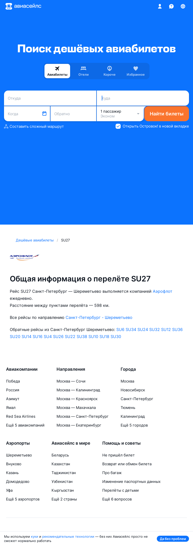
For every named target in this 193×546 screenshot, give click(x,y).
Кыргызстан (63, 490)
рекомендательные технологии (68, 536)
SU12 (166, 329)
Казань (12, 472)
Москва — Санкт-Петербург (83, 416)
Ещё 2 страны (64, 499)
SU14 (26, 336)
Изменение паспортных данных (131, 481)
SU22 (70, 336)
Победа (13, 381)
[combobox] (50, 98)
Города (128, 369)
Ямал (11, 407)
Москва (127, 381)
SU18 (104, 336)
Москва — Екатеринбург (79, 425)
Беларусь (60, 455)
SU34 (131, 329)
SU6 (120, 329)
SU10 (93, 336)
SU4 (48, 336)
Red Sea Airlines (20, 416)
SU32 (154, 329)
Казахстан (61, 463)
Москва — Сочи (71, 381)
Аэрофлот (162, 291)
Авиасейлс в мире (71, 443)
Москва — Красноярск (77, 398)
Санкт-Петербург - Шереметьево (99, 317)
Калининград (133, 416)
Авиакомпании (21, 369)
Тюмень (128, 407)
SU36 (177, 329)
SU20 (15, 336)
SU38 (82, 336)
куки (34, 536)
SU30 (116, 336)
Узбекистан (62, 481)
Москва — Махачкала (76, 407)
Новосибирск (133, 390)
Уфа (9, 490)
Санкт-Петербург (137, 398)
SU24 (142, 329)
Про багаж (112, 472)
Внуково (13, 463)
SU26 (58, 336)
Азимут (12, 398)
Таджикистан (64, 472)
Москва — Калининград (78, 390)
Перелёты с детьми (120, 490)
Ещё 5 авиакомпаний (25, 425)
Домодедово (17, 481)
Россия (12, 390)
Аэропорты (18, 443)
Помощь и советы (121, 443)
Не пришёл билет (118, 455)
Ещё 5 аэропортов (22, 499)
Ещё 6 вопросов (117, 499)
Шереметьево (19, 455)
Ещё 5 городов (134, 425)
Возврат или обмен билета (127, 463)
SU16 (37, 336)
